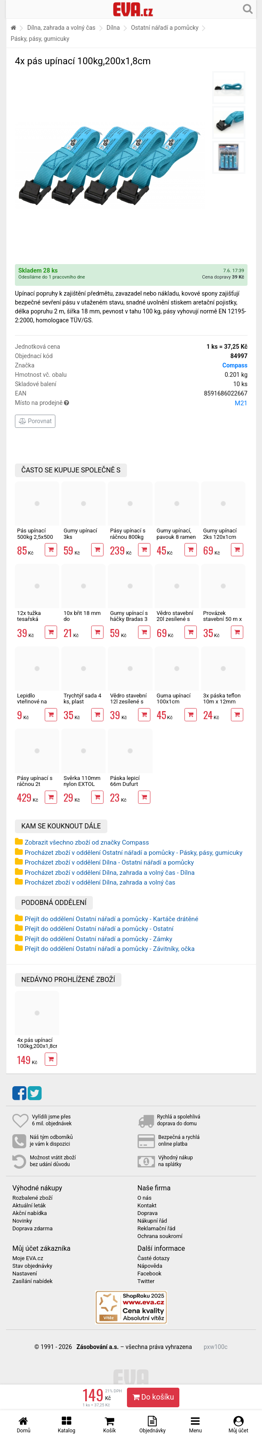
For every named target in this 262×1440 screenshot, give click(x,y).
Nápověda (150, 1266)
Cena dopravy (223, 277)
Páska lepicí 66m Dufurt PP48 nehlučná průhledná (128, 787)
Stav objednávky (32, 1266)
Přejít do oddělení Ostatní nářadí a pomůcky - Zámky (98, 939)
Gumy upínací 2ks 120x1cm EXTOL (220, 536)
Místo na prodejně (131, 403)
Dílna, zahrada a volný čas (61, 27)
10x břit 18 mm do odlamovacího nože (82, 622)
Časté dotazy (154, 1258)
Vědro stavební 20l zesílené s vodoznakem (175, 619)
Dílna (113, 27)
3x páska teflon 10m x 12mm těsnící (222, 701)
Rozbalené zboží (32, 1198)
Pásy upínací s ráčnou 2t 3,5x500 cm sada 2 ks (34, 787)
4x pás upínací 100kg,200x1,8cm (38, 1043)
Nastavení (24, 1274)
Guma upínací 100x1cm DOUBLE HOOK (175, 701)
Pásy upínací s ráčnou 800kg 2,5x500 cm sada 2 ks (127, 539)
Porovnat (35, 421)
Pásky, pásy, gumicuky (40, 38)
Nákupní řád (152, 1221)
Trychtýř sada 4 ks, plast (82, 698)
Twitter (146, 1281)
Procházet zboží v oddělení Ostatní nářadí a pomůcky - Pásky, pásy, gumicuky (133, 853)
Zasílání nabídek (32, 1281)
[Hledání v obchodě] (247, 8)
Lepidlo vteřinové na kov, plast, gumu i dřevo (37, 704)
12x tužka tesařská (29, 616)
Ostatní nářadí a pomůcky (165, 27)
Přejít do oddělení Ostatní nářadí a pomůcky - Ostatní (99, 929)
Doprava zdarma (32, 1229)
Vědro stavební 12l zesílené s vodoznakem (128, 701)
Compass (235, 365)
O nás (145, 1198)
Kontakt (147, 1206)
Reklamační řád (157, 1229)
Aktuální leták (29, 1206)
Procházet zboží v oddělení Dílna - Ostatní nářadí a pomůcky (109, 862)
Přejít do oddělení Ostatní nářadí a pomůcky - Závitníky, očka (110, 949)
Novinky (22, 1221)
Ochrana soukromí (160, 1236)
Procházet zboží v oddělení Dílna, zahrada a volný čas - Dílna (110, 873)
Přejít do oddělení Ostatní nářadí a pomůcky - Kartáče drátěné (111, 919)
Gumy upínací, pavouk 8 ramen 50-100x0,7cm (176, 536)
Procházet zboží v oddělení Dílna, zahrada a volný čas (100, 882)
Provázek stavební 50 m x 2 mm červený (222, 619)
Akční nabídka (29, 1213)
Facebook (149, 1274)
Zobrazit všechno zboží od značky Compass (87, 842)
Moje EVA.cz (27, 1258)
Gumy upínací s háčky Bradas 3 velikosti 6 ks (129, 619)
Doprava (148, 1213)
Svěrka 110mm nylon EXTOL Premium (82, 784)
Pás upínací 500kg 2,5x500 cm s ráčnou (35, 536)
